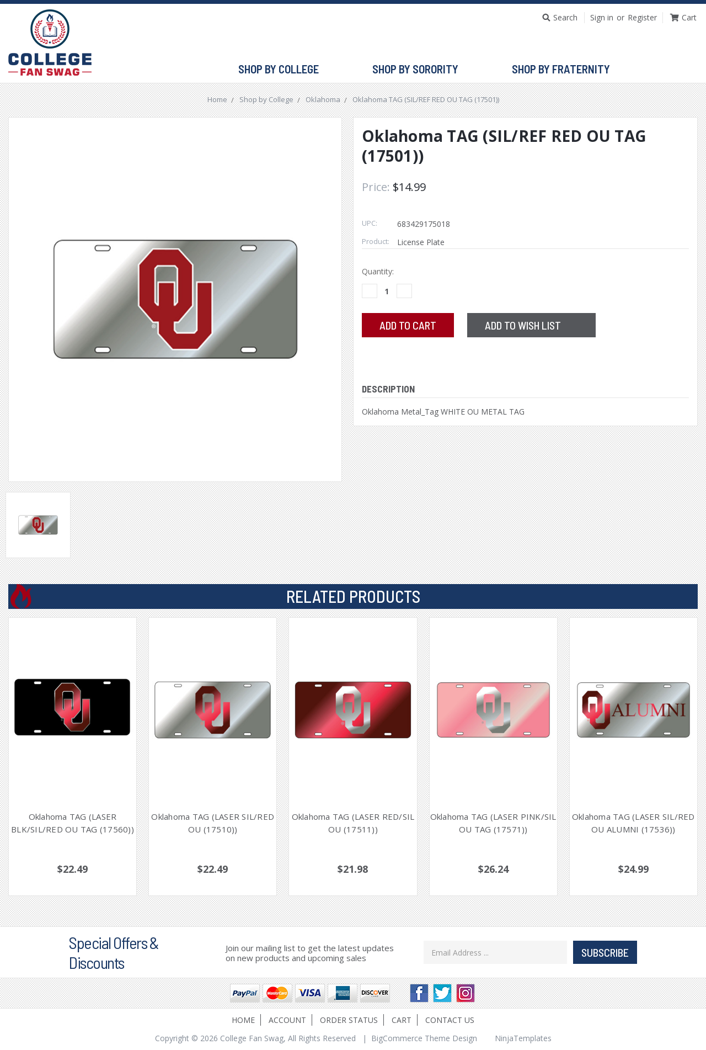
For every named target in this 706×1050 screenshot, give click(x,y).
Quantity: (378, 271)
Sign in (601, 17)
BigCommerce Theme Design (424, 1038)
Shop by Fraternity (565, 69)
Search (565, 17)
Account (287, 1020)
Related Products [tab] (353, 596)
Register (642, 17)
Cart (401, 1020)
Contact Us (449, 1020)
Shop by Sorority (420, 69)
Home (243, 1020)
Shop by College (283, 69)
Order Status (349, 1020)
